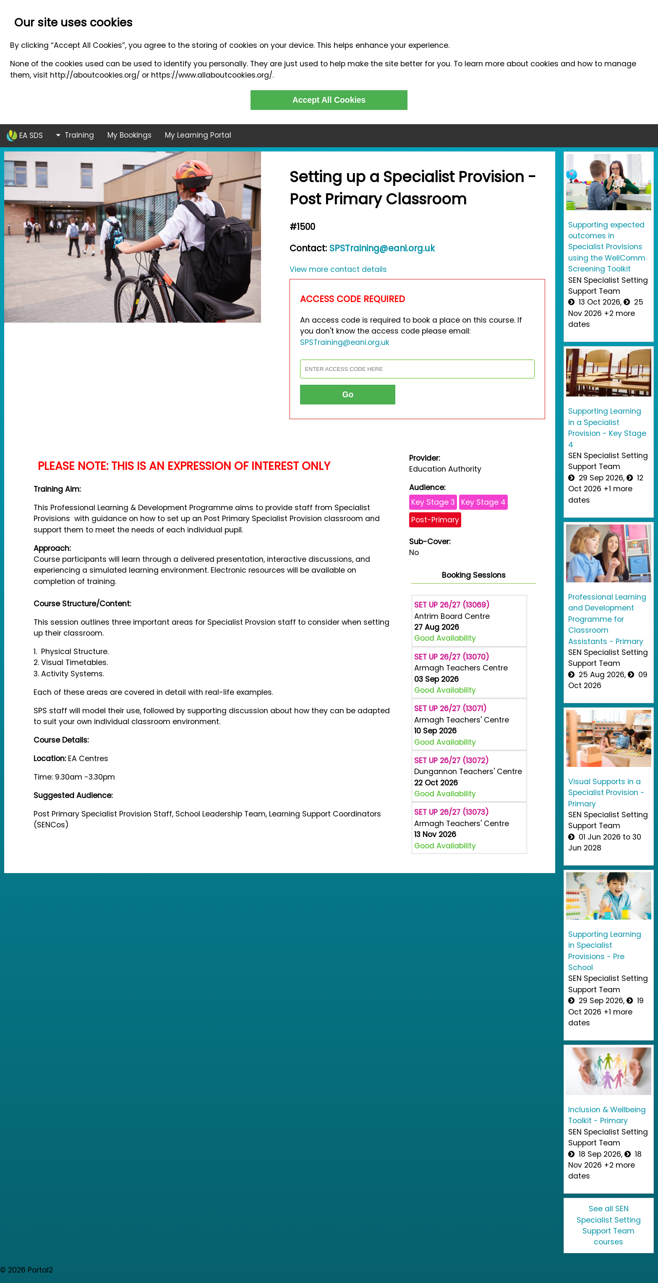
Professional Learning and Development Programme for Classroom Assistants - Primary (607, 619)
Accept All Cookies (329, 99)
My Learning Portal (198, 135)
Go (347, 394)
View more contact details (338, 269)
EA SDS (25, 135)
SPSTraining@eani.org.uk (382, 248)
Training (75, 135)
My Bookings (129, 135)
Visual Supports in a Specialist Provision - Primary (606, 793)
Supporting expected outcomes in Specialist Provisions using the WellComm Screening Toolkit (606, 247)
